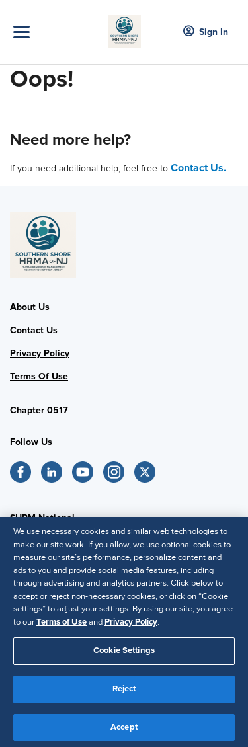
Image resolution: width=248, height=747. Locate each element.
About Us (30, 307)
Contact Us (34, 330)
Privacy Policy (39, 353)
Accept (124, 730)
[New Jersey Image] (124, 27)
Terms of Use (61, 624)
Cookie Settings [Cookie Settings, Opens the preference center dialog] (124, 654)
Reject (124, 691)
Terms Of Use (39, 376)
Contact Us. (198, 168)
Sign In (205, 32)
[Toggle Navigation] (57, 32)
